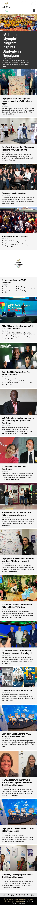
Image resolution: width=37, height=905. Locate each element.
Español (33, 2)
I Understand (21, 903)
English (22, 2)
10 (31, 895)
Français (27, 2)
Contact (33, 4)
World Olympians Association (7, 7)
